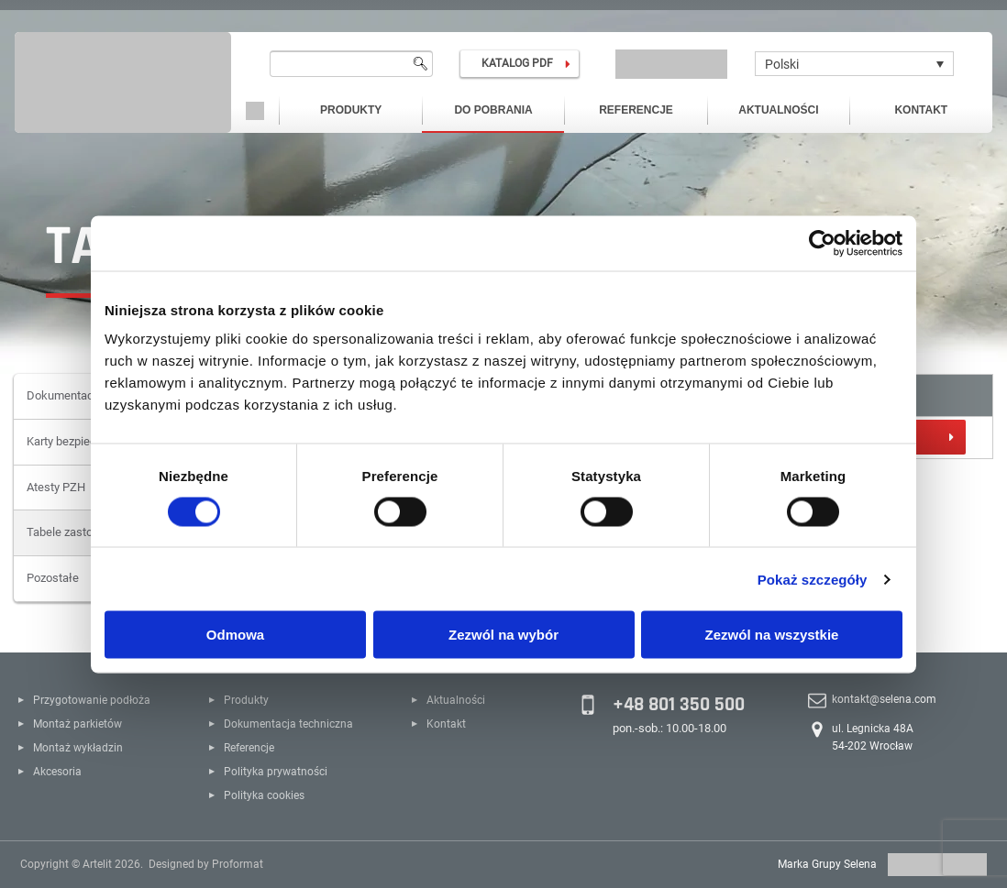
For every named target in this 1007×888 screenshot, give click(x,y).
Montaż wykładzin (78, 747)
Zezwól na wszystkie (772, 634)
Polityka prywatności (275, 771)
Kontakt (920, 110)
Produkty (351, 110)
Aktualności (778, 110)
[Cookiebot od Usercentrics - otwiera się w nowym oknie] (822, 243)
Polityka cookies (264, 795)
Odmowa (235, 634)
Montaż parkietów (77, 724)
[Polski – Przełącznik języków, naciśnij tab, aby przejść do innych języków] (854, 63)
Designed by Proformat (206, 864)
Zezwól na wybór (503, 634)
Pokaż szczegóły (813, 579)
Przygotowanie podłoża (91, 700)
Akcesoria (57, 771)
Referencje (636, 110)
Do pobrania (493, 110)
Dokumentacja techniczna (288, 724)
